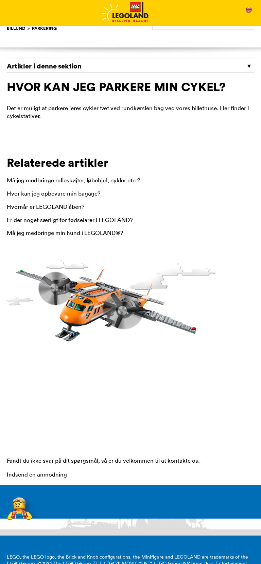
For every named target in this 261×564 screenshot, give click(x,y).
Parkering (44, 28)
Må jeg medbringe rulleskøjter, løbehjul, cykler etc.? (73, 180)
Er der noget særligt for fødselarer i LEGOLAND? (70, 220)
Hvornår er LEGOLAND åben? (46, 206)
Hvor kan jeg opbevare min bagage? (54, 193)
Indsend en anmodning (37, 474)
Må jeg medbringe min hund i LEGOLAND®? (65, 233)
